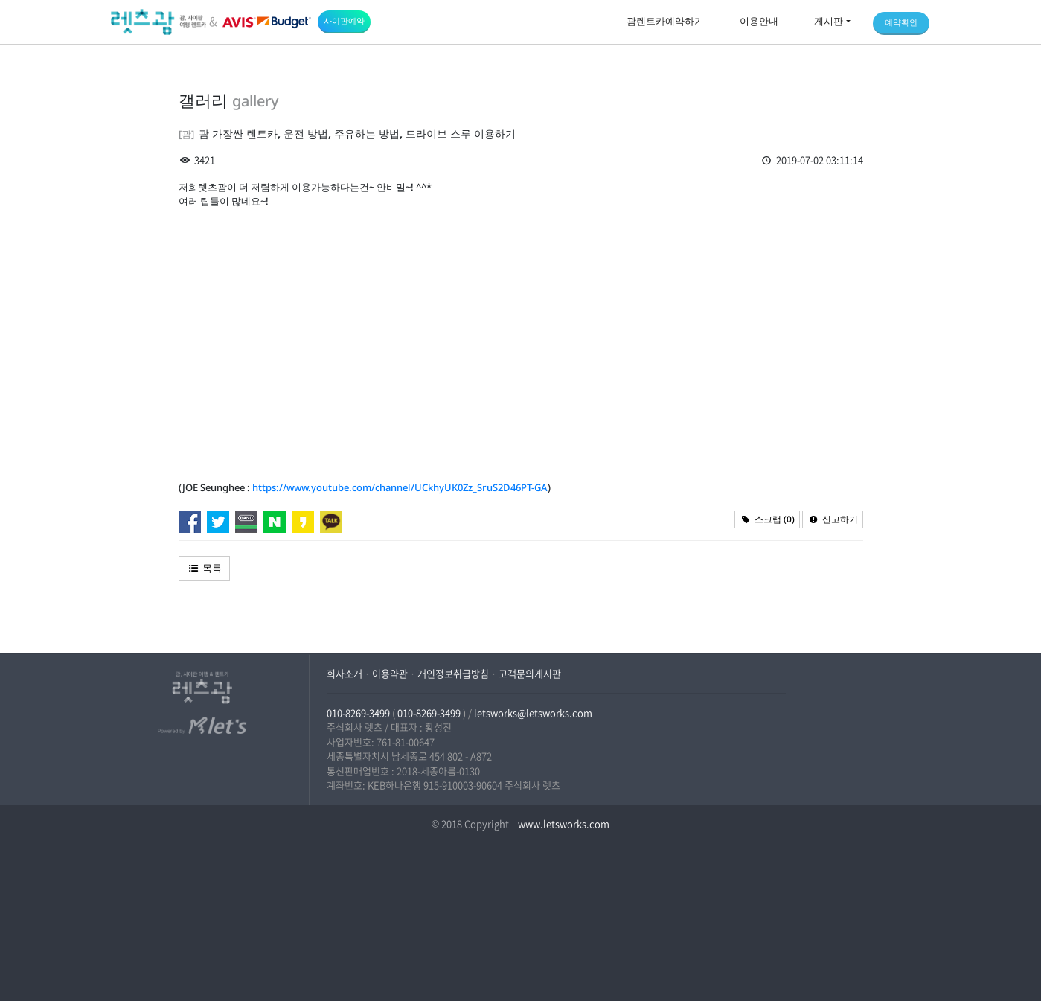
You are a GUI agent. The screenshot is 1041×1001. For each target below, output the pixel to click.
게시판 (828, 21)
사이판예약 (344, 20)
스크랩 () (767, 519)
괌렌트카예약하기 (665, 21)
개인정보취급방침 (453, 673)
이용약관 (390, 673)
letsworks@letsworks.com (533, 713)
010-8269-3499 (358, 713)
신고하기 (832, 519)
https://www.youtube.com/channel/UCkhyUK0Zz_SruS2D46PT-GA (400, 487)
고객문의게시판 (530, 673)
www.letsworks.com (562, 823)
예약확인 (901, 22)
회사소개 (344, 673)
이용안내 (759, 21)
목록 (204, 568)
